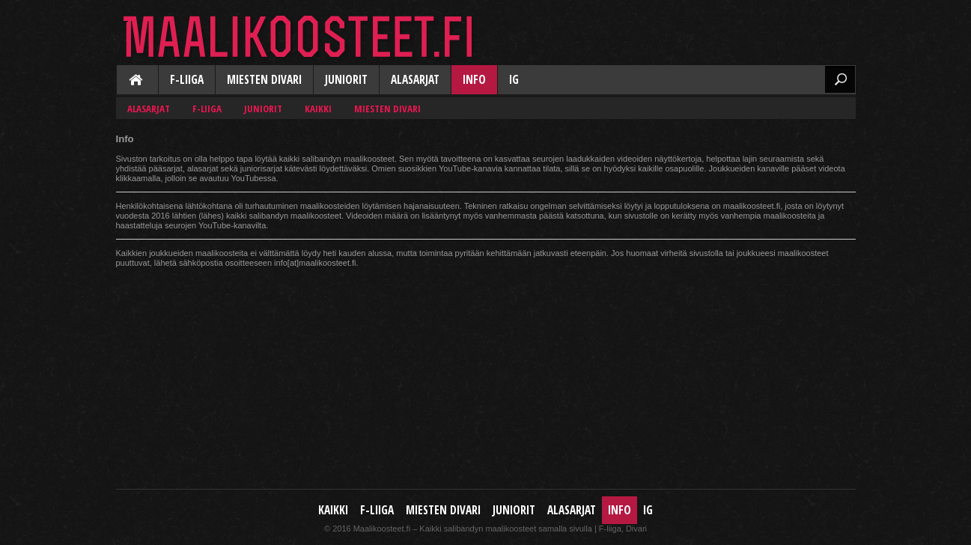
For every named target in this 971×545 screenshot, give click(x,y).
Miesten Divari (264, 80)
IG (514, 80)
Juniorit (346, 80)
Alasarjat (415, 80)
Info (474, 80)
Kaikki (137, 81)
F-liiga (187, 80)
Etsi (840, 79)
